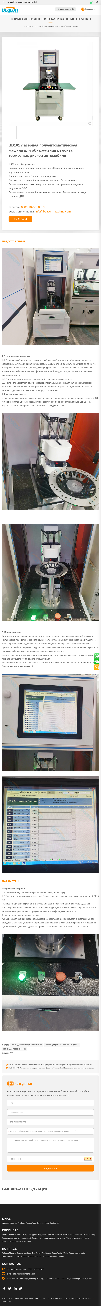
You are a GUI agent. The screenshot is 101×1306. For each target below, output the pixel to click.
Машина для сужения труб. (77, 1238)
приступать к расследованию (20, 220)
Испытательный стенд (11, 1234)
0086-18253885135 (36, 1269)
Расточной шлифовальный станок (16, 1242)
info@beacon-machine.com (53, 211)
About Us (13, 1223)
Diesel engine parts (77, 1253)
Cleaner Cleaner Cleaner (31, 1257)
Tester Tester (57, 1253)
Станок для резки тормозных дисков (26, 1045)
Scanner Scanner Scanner (53, 1257)
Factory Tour (31, 1223)
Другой (28, 1238)
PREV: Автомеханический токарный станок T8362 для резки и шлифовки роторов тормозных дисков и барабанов (49, 1065)
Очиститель (84, 1234)
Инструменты (34, 1234)
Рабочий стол (72, 1234)
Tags (67, 1298)
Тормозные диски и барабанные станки (60, 26)
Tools (66, 1253)
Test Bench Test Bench (41, 1253)
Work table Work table (11, 1257)
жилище (29, 26)
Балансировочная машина (13, 1238)
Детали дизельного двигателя (53, 1234)
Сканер (92, 1234)
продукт (38, 26)
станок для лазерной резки (14, 1049)
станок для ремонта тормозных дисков (62, 1045)
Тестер (24, 1234)
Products (21, 1223)
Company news (43, 1223)
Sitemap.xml (56, 1298)
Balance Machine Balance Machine (16, 1253)
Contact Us (54, 1223)
